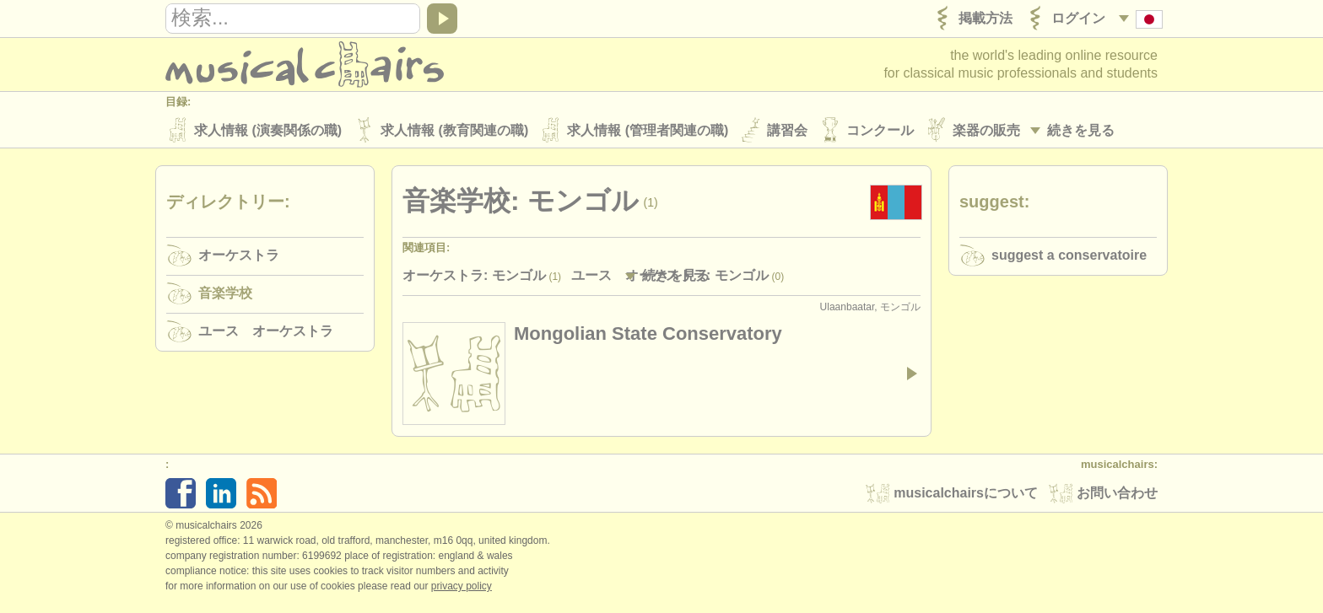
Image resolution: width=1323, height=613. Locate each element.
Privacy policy (461, 587)
